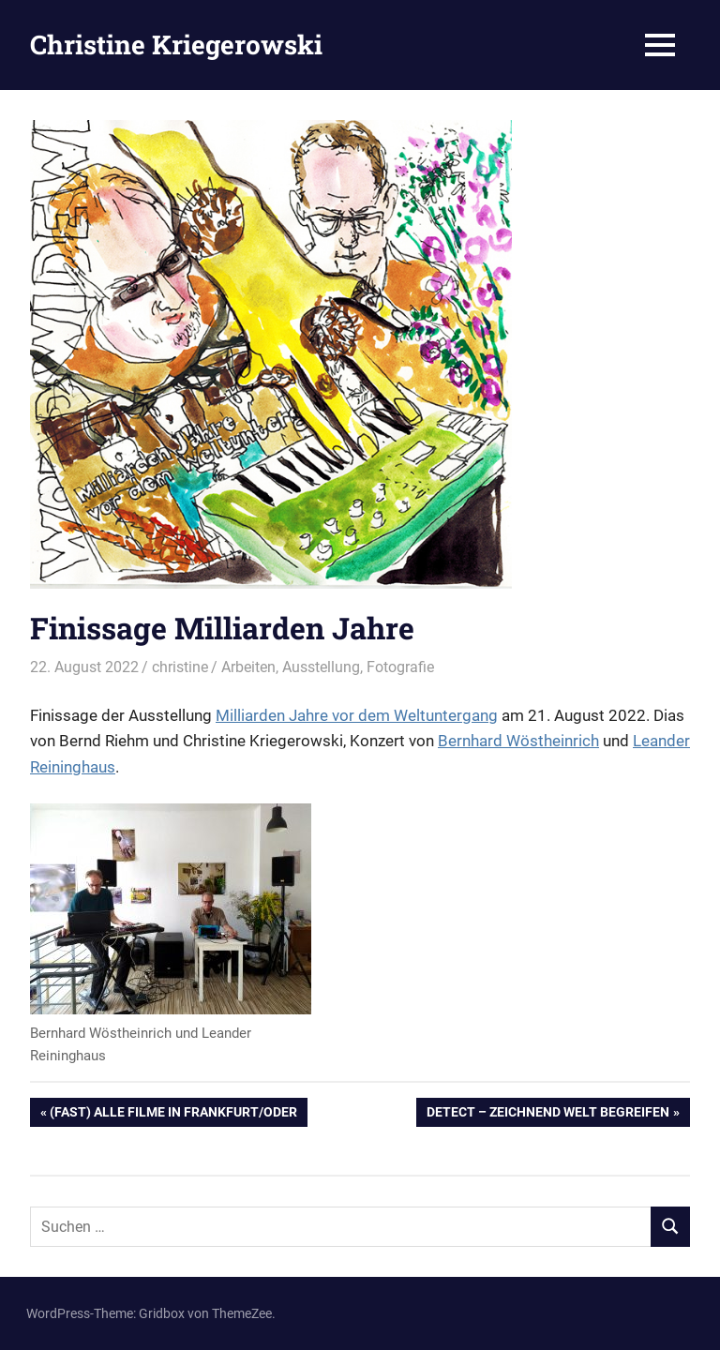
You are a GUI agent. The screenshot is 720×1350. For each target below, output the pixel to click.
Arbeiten (248, 667)
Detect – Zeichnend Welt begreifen (547, 1114)
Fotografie (400, 667)
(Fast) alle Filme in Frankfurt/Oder (173, 1114)
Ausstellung (321, 667)
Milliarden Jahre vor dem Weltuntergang (357, 715)
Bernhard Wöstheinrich (518, 740)
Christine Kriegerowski (176, 44)
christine (180, 667)
